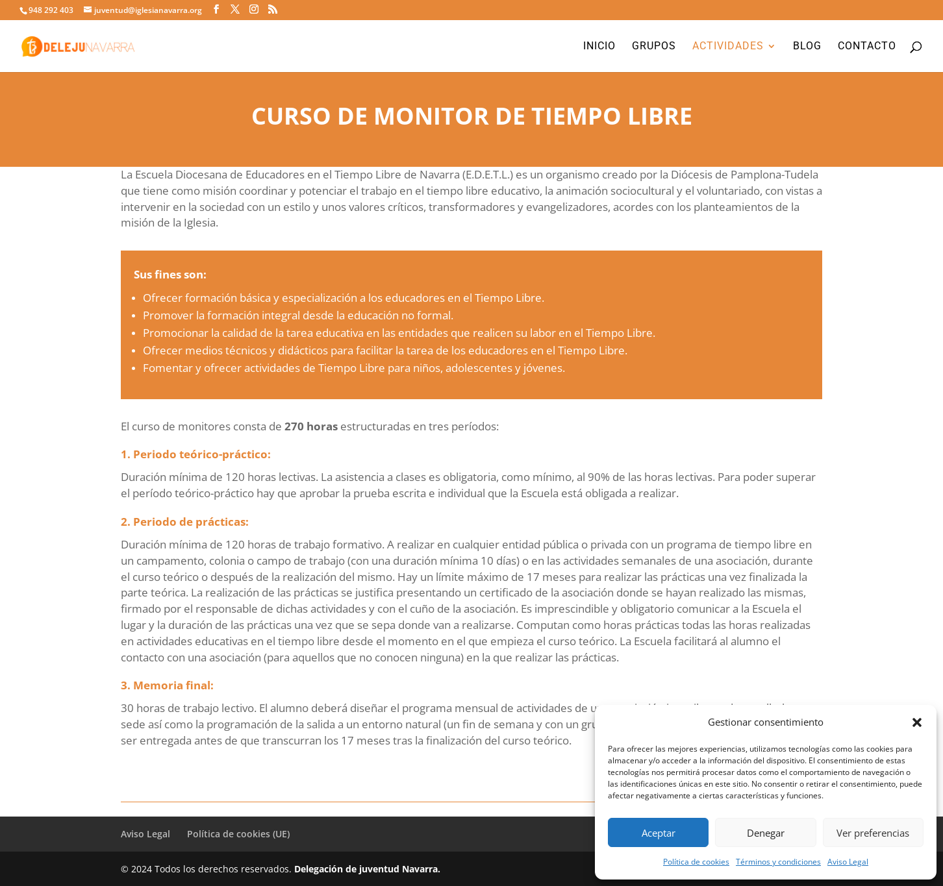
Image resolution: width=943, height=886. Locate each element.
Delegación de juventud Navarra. (367, 869)
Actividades (728, 47)
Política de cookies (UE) (238, 834)
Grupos (654, 47)
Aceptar (658, 832)
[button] (917, 722)
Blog (807, 47)
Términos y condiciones (778, 861)
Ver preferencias (872, 832)
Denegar (766, 832)
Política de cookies (696, 861)
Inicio (599, 47)
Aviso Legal (847, 861)
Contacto (867, 47)
